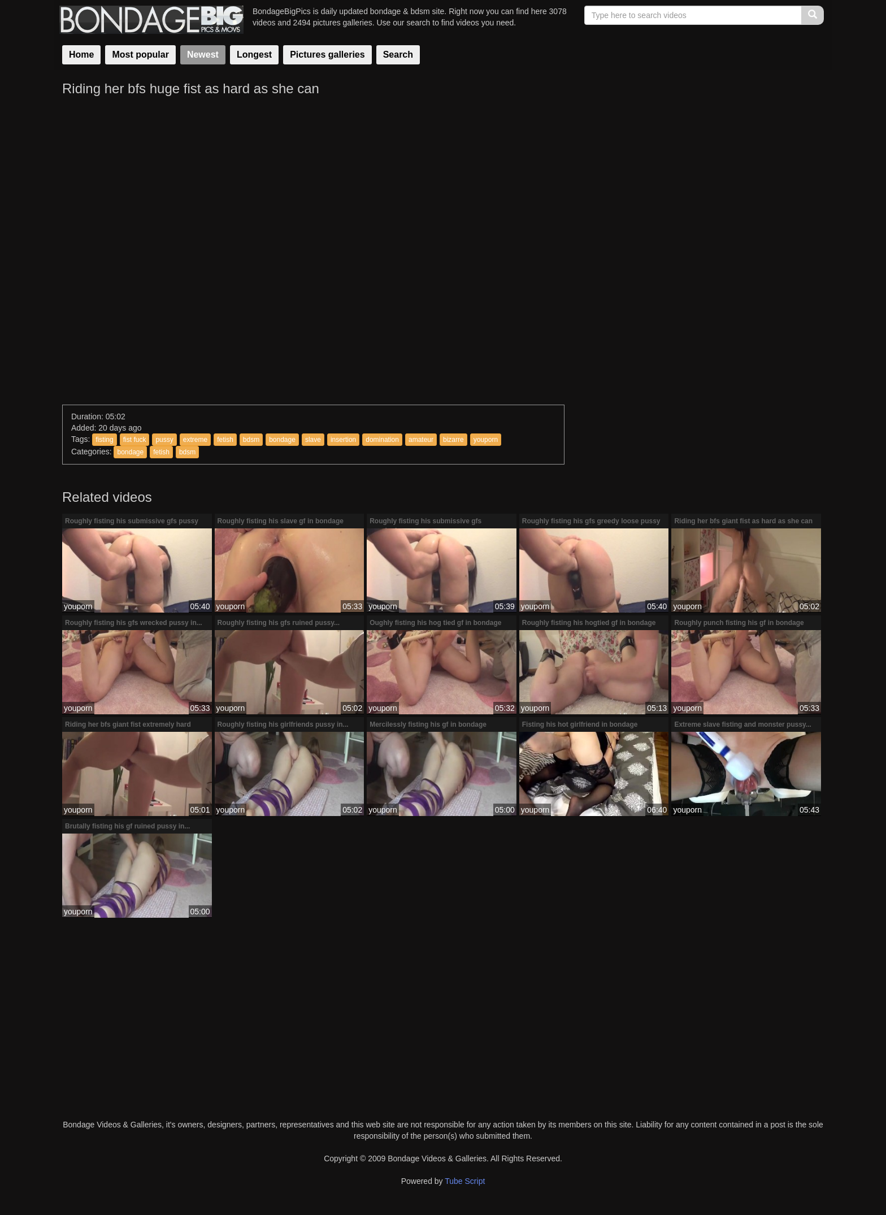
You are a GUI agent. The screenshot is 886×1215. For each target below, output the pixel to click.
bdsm (251, 440)
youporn (486, 440)
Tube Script (465, 1181)
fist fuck (134, 440)
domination (382, 440)
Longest (254, 54)
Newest (203, 54)
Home (81, 54)
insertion (343, 440)
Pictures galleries (327, 54)
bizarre (453, 440)
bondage (282, 440)
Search (398, 54)
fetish (225, 440)
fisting (104, 440)
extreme (195, 440)
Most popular (140, 54)
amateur (421, 440)
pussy (164, 440)
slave (313, 440)
